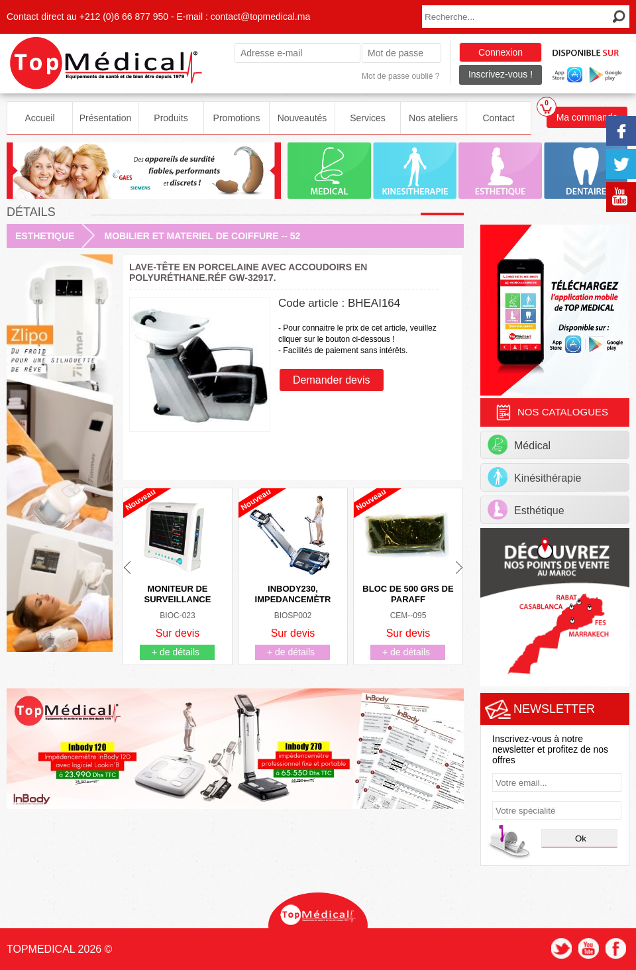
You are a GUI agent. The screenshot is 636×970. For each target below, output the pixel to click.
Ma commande (582, 115)
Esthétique (526, 509)
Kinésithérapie (534, 477)
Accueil (39, 118)
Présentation (106, 118)
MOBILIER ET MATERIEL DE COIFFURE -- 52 (202, 236)
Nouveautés (302, 118)
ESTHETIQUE (44, 236)
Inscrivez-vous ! (500, 74)
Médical (519, 445)
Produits (170, 118)
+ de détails (175, 652)
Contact (498, 118)
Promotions (236, 118)
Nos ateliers (433, 118)
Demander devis (331, 380)
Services (368, 118)
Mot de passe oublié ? (400, 76)
